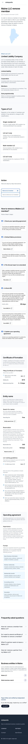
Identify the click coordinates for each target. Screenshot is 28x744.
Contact (3, 732)
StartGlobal (18, 732)
